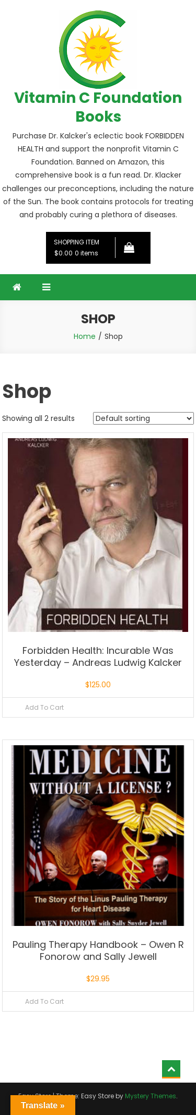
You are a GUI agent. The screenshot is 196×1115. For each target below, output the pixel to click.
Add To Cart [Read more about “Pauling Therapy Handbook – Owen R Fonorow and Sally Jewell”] (44, 1001)
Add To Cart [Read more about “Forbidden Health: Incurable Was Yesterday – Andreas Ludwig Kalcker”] (44, 707)
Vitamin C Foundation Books (98, 107)
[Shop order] (143, 418)
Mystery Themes (150, 1095)
